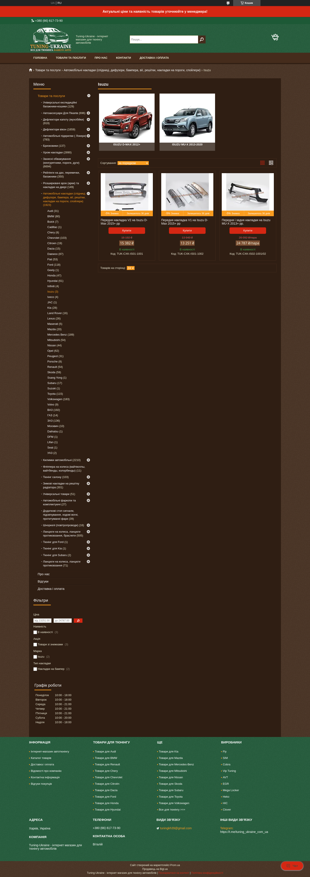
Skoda (51, 372)
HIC (225, 803)
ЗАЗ (50, 420)
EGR (226, 783)
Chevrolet (53, 237)
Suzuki (51, 388)
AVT (225, 777)
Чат (292, 866)
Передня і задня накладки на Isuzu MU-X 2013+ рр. (246, 221)
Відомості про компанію (46, 770)
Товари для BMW (106, 758)
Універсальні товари (56, 494)
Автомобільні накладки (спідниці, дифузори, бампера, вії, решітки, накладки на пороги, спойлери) (132, 70)
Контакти (123, 57)
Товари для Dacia (106, 790)
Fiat (49, 259)
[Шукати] (202, 39)
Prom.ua (175, 865)
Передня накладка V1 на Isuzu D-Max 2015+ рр (184, 221)
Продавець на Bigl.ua (155, 869)
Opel (50, 350)
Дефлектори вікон (54, 129)
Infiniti (51, 286)
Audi (50, 211)
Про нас (101, 57)
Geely (51, 270)
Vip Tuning (229, 770)
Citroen (51, 243)
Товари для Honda (106, 803)
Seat (50, 447)
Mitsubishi (53, 340)
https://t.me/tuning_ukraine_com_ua (244, 832)
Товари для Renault (107, 764)
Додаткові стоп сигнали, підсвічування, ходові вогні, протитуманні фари (60, 514)
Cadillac (52, 227)
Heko (226, 796)
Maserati (52, 323)
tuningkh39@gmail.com (176, 828)
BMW (50, 216)
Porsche (52, 361)
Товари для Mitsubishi (173, 770)
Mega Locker (231, 790)
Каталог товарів (41, 758)
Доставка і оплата (154, 57)
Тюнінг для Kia (52, 548)
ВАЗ (50, 410)
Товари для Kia (168, 751)
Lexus (51, 318)
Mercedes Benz (57, 334)
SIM (225, 758)
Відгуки (43, 581)
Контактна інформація (45, 777)
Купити (126, 230)
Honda (51, 275)
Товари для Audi (105, 751)
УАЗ (50, 453)
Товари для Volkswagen (174, 803)
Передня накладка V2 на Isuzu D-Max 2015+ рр (124, 221)
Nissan (51, 345)
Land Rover (54, 313)
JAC (50, 302)
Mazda (51, 329)
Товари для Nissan (171, 777)
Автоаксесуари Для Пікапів (60, 113)
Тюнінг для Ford (53, 542)
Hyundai (52, 280)
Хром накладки (53, 152)
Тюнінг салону (52, 477)
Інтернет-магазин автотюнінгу (50, 751)
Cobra (226, 764)
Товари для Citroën (107, 783)
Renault (52, 366)
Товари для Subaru (171, 790)
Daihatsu (52, 431)
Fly (224, 751)
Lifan (50, 442)
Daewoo (52, 254)
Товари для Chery (106, 770)
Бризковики (50, 145)
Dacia (50, 248)
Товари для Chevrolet (108, 777)
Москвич (52, 426)
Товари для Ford (105, 796)
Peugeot (52, 356)
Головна (40, 57)
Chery (51, 232)
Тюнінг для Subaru (55, 555)
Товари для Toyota (171, 796)
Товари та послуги (71, 57)
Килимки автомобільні (57, 460)
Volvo (50, 404)
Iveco (50, 297)
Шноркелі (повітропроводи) (60, 525)
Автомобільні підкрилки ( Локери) (64, 135)
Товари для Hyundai (108, 809)
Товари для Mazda (171, 758)
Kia (49, 307)
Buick (50, 221)
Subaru (51, 383)
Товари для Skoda (170, 783)
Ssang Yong (54, 377)
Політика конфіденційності (207, 872)
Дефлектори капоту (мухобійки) (63, 119)
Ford (50, 264)
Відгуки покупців (41, 783)
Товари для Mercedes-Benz (176, 764)
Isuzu (50, 291)
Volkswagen (54, 399)
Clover (227, 809)
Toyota (51, 393)
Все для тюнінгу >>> (172, 809)
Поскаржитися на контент (173, 872)
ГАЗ (49, 415)
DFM (50, 436)
